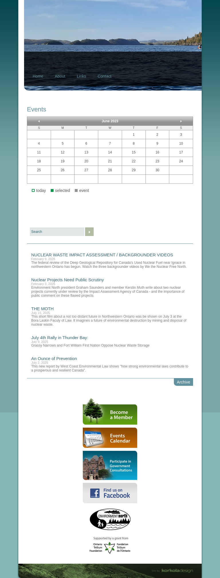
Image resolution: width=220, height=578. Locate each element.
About (60, 76)
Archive (183, 382)
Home (38, 76)
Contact (104, 76)
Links (81, 76)
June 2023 (110, 121)
